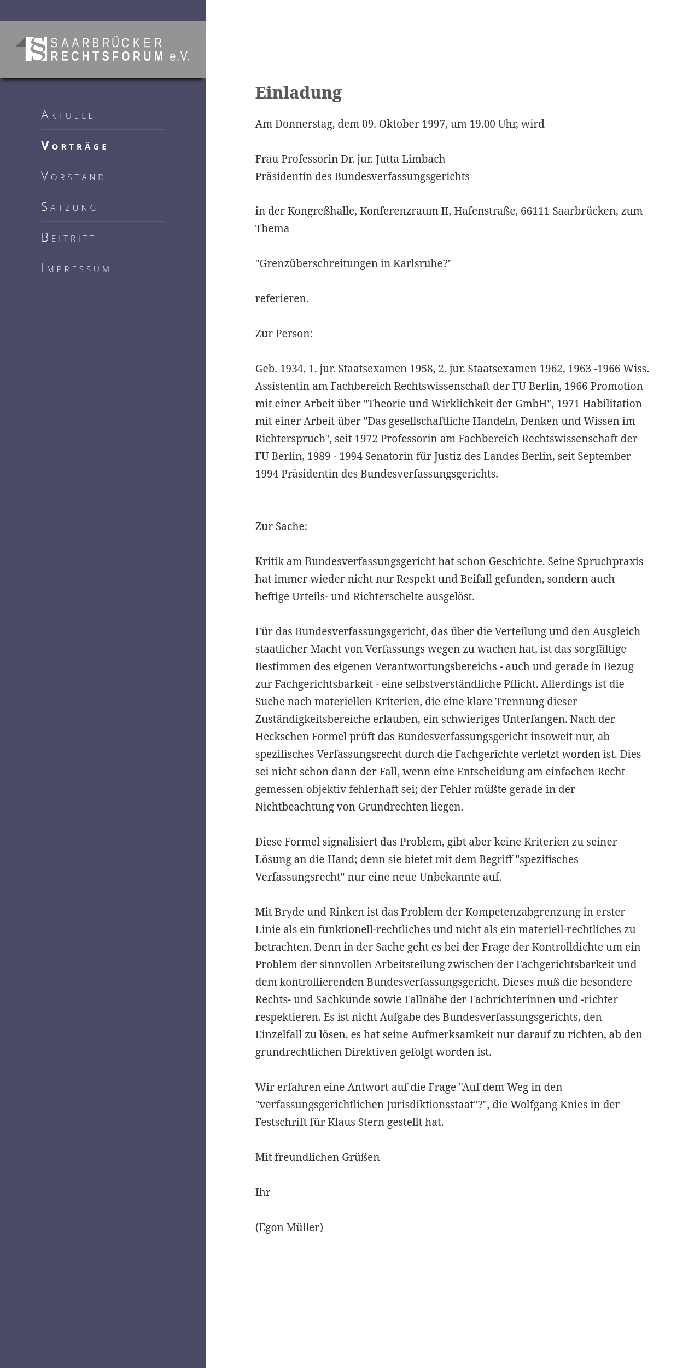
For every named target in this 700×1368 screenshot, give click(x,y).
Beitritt (69, 236)
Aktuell (68, 114)
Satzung (69, 206)
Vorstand (74, 175)
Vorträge (75, 144)
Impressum (76, 267)
